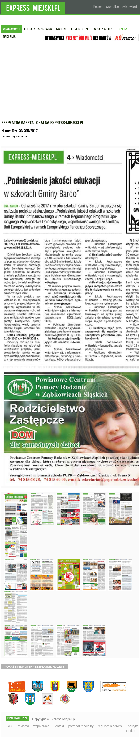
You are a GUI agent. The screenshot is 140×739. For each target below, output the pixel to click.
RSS (10, 726)
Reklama (9, 37)
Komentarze (80, 29)
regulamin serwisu (111, 726)
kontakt (59, 726)
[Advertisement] (70, 84)
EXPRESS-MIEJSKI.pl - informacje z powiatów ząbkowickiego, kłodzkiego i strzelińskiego (33, 7)
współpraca (41, 726)
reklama (23, 726)
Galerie (61, 29)
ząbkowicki (129, 7)
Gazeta (122, 29)
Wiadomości (11, 29)
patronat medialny (80, 726)
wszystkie (112, 6)
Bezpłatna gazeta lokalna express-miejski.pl (42, 122)
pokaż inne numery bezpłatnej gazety (34, 666)
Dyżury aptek (102, 29)
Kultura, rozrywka (38, 29)
